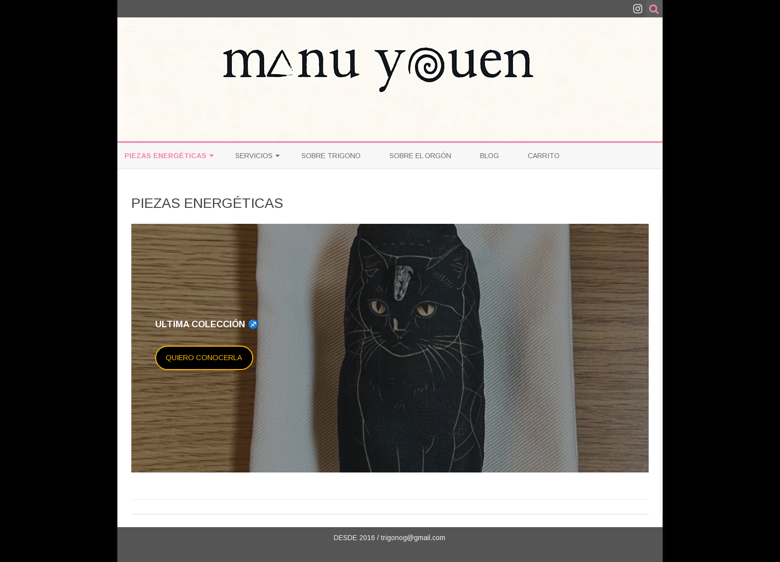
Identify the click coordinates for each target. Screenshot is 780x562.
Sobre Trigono (331, 156)
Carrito (544, 156)
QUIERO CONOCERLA (204, 358)
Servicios (254, 156)
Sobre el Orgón (420, 156)
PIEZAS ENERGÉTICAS (165, 156)
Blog (489, 156)
